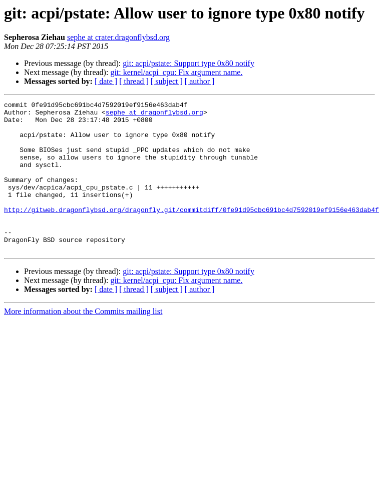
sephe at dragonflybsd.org (154, 115)
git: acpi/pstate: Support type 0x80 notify (188, 63)
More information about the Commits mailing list (83, 341)
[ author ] (200, 81)
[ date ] (106, 81)
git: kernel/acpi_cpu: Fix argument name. (176, 72)
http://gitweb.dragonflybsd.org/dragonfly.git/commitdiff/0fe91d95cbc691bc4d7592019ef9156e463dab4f (191, 232)
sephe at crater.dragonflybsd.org (118, 37)
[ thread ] (134, 81)
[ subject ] (167, 81)
